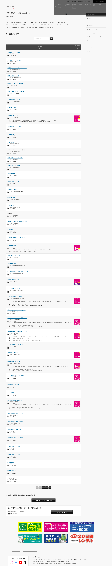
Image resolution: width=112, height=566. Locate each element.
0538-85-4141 (13, 380)
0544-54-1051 (13, 57)
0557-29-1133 (13, 120)
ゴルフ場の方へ (88, 1)
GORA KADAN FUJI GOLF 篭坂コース (17, 319)
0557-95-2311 (13, 202)
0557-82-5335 (13, 112)
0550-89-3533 (13, 366)
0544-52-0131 (13, 80)
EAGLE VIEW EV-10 (16, 537)
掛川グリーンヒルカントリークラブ (16, 239)
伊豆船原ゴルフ (11, 175)
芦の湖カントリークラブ (14, 101)
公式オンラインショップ (101, 1)
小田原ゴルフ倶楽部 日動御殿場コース (17, 223)
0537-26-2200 (13, 442)
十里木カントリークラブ (14, 448)
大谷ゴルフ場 (11, 207)
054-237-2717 (13, 210)
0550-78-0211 (13, 405)
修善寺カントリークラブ (14, 456)
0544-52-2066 (13, 72)
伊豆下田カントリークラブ (14, 143)
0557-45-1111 (13, 260)
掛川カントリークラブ (13, 231)
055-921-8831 (13, 467)
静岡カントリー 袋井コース (14, 431)
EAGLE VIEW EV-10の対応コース (30, 537)
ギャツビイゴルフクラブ (14, 290)
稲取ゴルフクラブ (12, 199)
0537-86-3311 (13, 426)
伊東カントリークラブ (13, 183)
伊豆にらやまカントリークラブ (15, 159)
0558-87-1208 (13, 178)
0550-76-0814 (13, 293)
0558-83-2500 (13, 170)
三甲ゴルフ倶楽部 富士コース (15, 401)
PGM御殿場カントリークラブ (15, 61)
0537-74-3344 (13, 234)
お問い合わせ (80, 1)
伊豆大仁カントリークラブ (14, 128)
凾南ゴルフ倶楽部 (12, 265)
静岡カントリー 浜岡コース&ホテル (17, 423)
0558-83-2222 (13, 155)
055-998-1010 (13, 451)
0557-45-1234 (13, 397)
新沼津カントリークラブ (14, 464)
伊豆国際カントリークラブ (14, 135)
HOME (8, 537)
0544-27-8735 (13, 483)
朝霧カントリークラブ (13, 77)
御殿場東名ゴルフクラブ (14, 363)
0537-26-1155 (13, 242)
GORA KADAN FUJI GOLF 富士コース (17, 333)
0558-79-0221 (13, 131)
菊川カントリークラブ (13, 281)
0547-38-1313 (13, 418)
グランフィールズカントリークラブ (17, 311)
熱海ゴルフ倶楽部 (12, 109)
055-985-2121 (13, 104)
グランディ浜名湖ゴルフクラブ (15, 298)
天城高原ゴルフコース (13, 117)
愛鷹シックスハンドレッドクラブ (16, 93)
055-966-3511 (13, 96)
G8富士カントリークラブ (14, 53)
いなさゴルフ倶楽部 (13, 191)
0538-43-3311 (13, 434)
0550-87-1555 (13, 357)
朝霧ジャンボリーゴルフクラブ (15, 85)
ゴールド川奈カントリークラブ (15, 346)
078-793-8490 (14, 515)
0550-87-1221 (13, 226)
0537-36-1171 (13, 284)
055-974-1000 (13, 276)
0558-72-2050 (13, 139)
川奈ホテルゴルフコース (14, 257)
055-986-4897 (13, 475)
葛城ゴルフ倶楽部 (12, 247)
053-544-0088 (13, 194)
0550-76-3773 (13, 65)
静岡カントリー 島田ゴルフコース (16, 415)
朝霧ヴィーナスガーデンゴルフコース (17, 69)
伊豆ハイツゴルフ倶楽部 (14, 167)
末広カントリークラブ (13, 471)
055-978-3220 (13, 268)
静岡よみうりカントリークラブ (15, 439)
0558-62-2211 (13, 147)
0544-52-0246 (13, 88)
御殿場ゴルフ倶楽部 (13, 354)
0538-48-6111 (13, 250)
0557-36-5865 (13, 186)
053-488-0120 (13, 301)
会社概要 (74, 1)
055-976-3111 (13, 315)
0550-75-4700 (13, 323)
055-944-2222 (13, 162)
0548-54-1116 (13, 389)
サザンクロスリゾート (13, 394)
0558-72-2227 (13, 459)
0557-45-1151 (13, 349)
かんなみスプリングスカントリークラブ (18, 273)
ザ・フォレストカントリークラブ (16, 376)
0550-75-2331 (13, 336)
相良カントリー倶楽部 (13, 386)
